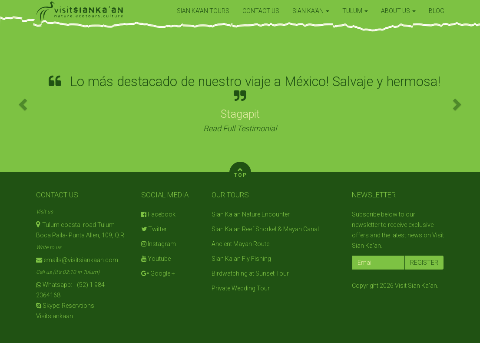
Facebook (158, 214)
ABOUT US (398, 10)
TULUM (355, 10)
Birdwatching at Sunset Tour (250, 273)
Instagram (158, 243)
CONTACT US (260, 10)
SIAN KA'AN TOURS (203, 10)
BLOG (436, 10)
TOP (240, 171)
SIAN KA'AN (310, 10)
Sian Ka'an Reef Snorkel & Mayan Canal (265, 229)
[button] (24, 103)
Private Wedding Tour (241, 288)
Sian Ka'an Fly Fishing (241, 258)
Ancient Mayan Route (240, 243)
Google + (158, 273)
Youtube (156, 258)
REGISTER (424, 262)
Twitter (154, 229)
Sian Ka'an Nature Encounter (251, 214)
